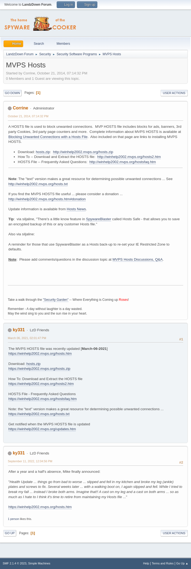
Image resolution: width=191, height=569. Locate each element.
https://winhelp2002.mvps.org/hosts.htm (40, 353)
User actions (174, 93)
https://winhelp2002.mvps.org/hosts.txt (39, 414)
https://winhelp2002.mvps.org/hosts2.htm (41, 384)
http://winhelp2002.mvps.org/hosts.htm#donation (47, 199)
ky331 (19, 329)
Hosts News (76, 209)
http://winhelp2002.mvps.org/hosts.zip (83, 152)
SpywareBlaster (98, 219)
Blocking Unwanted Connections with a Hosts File (47, 137)
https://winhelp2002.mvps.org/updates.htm (42, 429)
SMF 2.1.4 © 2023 (14, 563)
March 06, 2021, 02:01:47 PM (27, 338)
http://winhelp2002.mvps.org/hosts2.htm (129, 157)
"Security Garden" (56, 300)
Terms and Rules (163, 563)
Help (146, 563)
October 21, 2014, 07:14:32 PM (28, 116)
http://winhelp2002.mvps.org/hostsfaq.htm (122, 162)
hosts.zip (43, 152)
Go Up (10, 533)
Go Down (12, 93)
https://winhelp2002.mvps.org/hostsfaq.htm (42, 399)
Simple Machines (39, 563)
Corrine (20, 108)
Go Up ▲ (182, 563)
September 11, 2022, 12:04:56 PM (30, 461)
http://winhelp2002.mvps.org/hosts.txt (38, 184)
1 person (13, 518)
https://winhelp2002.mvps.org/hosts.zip (39, 369)
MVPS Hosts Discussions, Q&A (137, 259)
